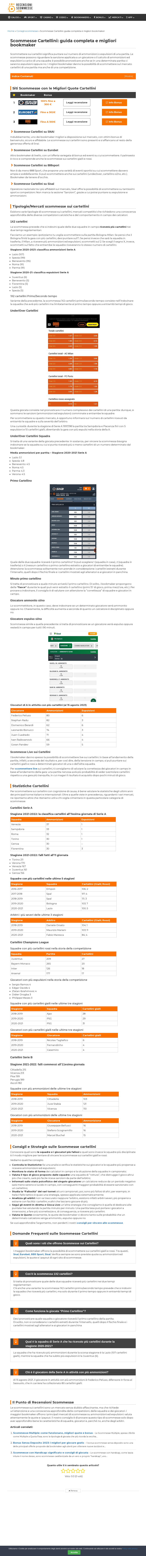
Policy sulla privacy (129, 1549)
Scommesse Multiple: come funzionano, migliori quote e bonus (53, 1433)
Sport (30, 17)
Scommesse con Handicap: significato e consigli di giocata (51, 1452)
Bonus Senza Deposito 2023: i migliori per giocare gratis (49, 1442)
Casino (46, 17)
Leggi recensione (76, 102)
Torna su (73, 1490)
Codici (62, 17)
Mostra (128, 76)
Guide (13, 25)
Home (11, 31)
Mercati (116, 17)
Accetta (74, 1552)
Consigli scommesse (27, 31)
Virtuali (29, 25)
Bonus (100, 17)
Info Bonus (114, 102)
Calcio (14, 17)
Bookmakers (81, 17)
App (130, 17)
